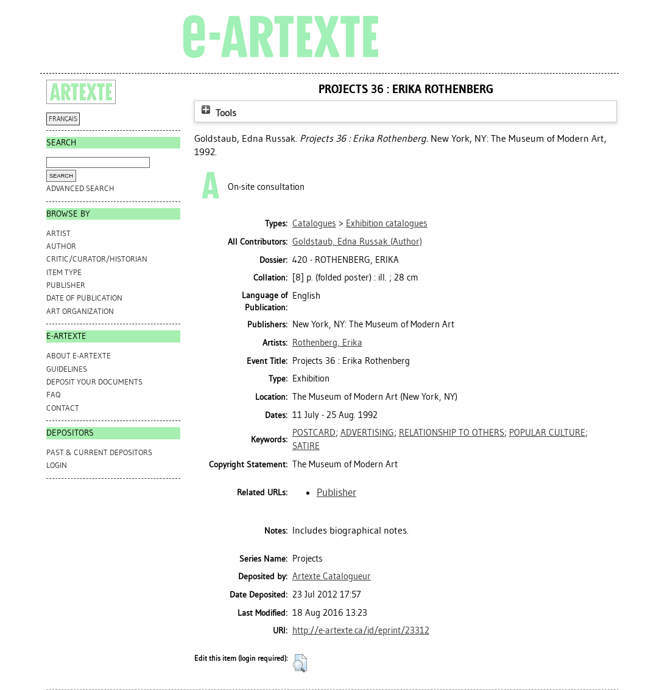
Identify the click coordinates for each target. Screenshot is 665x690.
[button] (300, 663)
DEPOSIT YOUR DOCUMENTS (94, 381)
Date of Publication (84, 297)
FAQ (53, 394)
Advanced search (80, 188)
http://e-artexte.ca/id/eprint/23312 (360, 630)
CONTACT (62, 408)
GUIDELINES (66, 369)
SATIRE (306, 446)
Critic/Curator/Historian (96, 258)
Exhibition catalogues (386, 223)
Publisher (65, 285)
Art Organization (80, 311)
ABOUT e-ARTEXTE (78, 355)
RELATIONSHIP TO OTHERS (451, 432)
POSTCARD (314, 432)
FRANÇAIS (63, 119)
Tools (217, 113)
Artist (58, 233)
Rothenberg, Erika (327, 342)
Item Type (64, 272)
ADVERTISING (367, 432)
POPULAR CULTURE (547, 432)
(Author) (357, 241)
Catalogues (314, 223)
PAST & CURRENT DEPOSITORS (99, 452)
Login (56, 465)
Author (61, 246)
